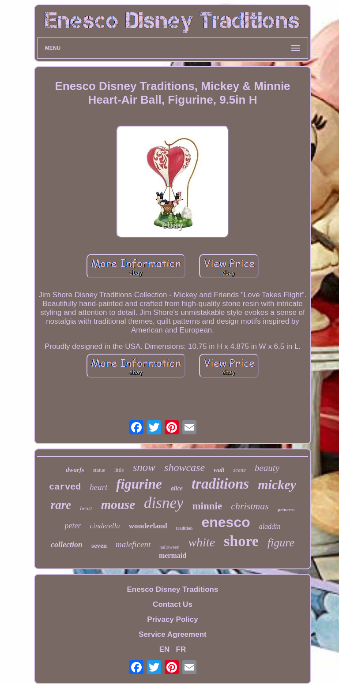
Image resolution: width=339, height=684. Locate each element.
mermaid (172, 555)
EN (164, 649)
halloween (169, 546)
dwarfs (75, 469)
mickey (277, 484)
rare (61, 505)
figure (280, 542)
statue (99, 470)
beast (86, 508)
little (119, 470)
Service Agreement (172, 634)
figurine (139, 484)
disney (163, 503)
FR (181, 649)
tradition (184, 528)
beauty (267, 468)
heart (98, 487)
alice (177, 488)
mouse (118, 504)
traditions (220, 484)
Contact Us (172, 604)
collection (67, 544)
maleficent (133, 544)
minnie (207, 506)
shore (241, 541)
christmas (250, 506)
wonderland (148, 526)
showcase (184, 467)
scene (239, 470)
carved (65, 487)
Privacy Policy (172, 619)
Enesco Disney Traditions (172, 589)
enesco (225, 522)
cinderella (105, 526)
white (201, 542)
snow (144, 467)
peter (72, 525)
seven (99, 545)
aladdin (270, 526)
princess (286, 509)
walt (219, 470)
